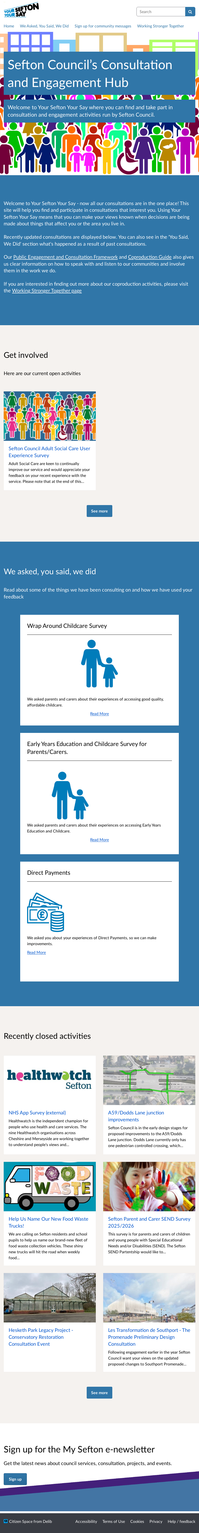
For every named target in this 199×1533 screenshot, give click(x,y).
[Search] (190, 11)
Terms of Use (113, 1521)
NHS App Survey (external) (37, 1112)
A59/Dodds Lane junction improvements (136, 1115)
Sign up (15, 1479)
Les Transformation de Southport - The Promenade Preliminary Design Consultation (149, 1337)
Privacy (155, 1521)
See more (99, 511)
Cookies (137, 1521)
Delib (47, 1521)
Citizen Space (21, 1521)
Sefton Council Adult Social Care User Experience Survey (49, 451)
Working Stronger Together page (47, 290)
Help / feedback (181, 1521)
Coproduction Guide (150, 257)
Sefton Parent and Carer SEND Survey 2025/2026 (149, 1222)
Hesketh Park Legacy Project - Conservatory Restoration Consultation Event (41, 1337)
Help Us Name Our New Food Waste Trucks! (48, 1222)
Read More (99, 713)
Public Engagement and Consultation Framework (65, 257)
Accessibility (86, 1521)
